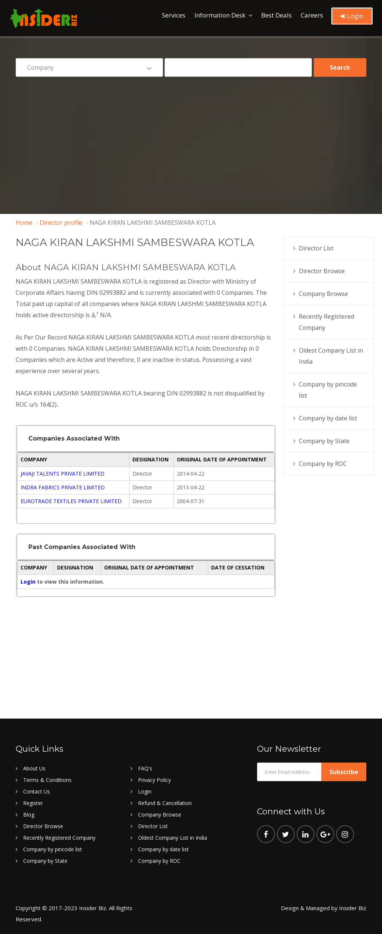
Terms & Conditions (47, 779)
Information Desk (219, 15)
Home (24, 222)
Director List (316, 248)
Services (173, 15)
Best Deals (276, 15)
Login (352, 16)
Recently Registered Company (59, 837)
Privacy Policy (154, 779)
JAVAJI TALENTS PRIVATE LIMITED (62, 473)
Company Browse (323, 294)
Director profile (61, 222)
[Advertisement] (191, 140)
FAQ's (145, 768)
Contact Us (36, 791)
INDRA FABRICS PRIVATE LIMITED (63, 487)
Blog (28, 814)
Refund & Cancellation (165, 803)
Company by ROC (323, 464)
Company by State (324, 441)
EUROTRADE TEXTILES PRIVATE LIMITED (71, 501)
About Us (34, 768)
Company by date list (328, 418)
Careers (312, 15)
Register (33, 803)
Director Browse (322, 271)
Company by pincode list (52, 849)
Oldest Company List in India (172, 837)
